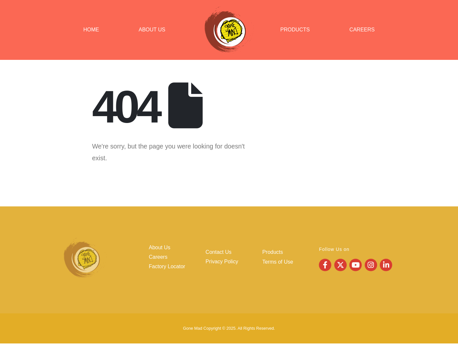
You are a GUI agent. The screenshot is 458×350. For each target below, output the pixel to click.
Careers (362, 29)
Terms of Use (277, 262)
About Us (152, 29)
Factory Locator (167, 266)
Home (91, 29)
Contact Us (218, 252)
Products (295, 29)
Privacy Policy (222, 261)
